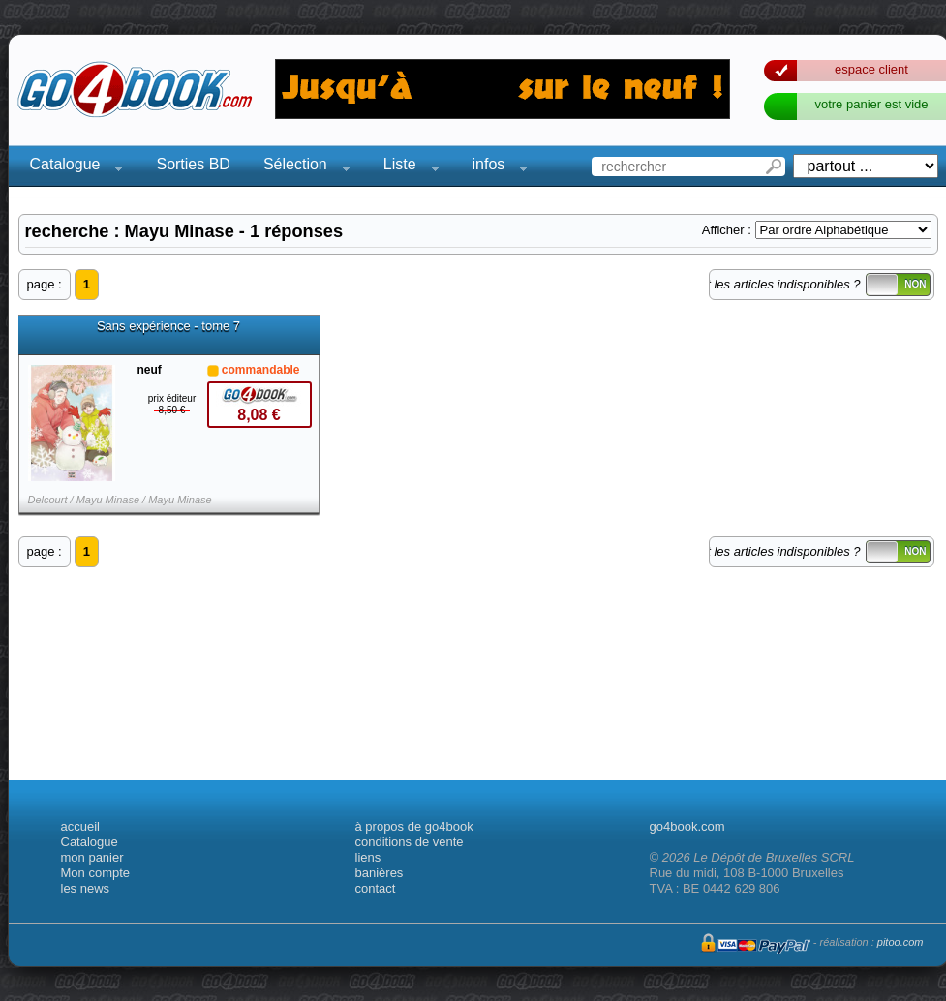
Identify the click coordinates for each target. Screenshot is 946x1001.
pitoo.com (900, 942)
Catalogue (71, 167)
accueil (80, 826)
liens (368, 857)
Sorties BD (192, 164)
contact (375, 888)
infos (495, 167)
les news (85, 888)
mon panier (92, 857)
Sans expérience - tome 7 (168, 326)
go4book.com (687, 826)
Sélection (301, 167)
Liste (406, 167)
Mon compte (96, 872)
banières (379, 872)
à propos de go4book (414, 826)
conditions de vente (409, 841)
